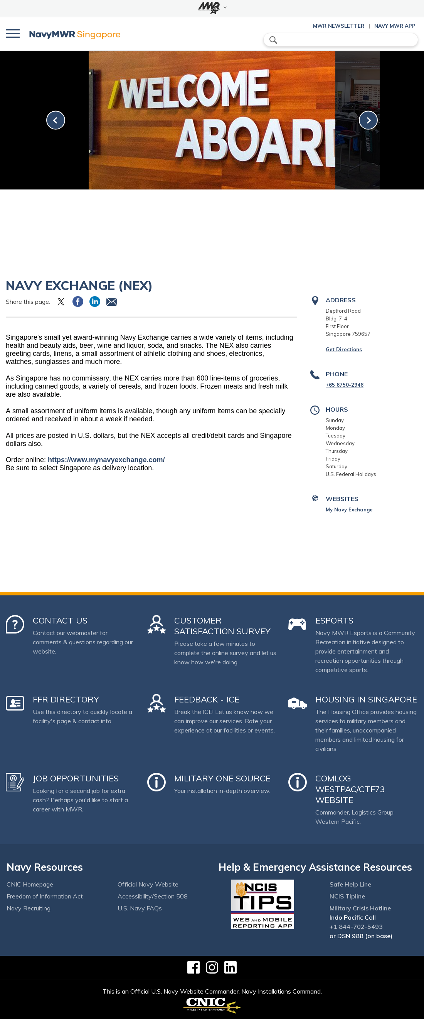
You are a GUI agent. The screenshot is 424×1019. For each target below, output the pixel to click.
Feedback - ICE (206, 699)
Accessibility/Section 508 (153, 896)
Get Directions (344, 349)
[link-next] (368, 120)
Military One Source (222, 778)
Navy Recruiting (28, 908)
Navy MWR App (395, 26)
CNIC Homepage (30, 884)
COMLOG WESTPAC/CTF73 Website (350, 789)
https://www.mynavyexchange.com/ (106, 460)
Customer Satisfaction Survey (222, 626)
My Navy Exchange (349, 509)
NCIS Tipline (347, 896)
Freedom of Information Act (45, 896)
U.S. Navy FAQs (140, 908)
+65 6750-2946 (344, 385)
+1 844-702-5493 (356, 926)
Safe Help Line (350, 884)
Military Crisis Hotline (360, 908)
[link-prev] (55, 120)
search (273, 40)
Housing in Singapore (366, 699)
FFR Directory (66, 699)
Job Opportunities (76, 778)
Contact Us (60, 620)
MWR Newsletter (338, 26)
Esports (334, 620)
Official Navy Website (148, 884)
